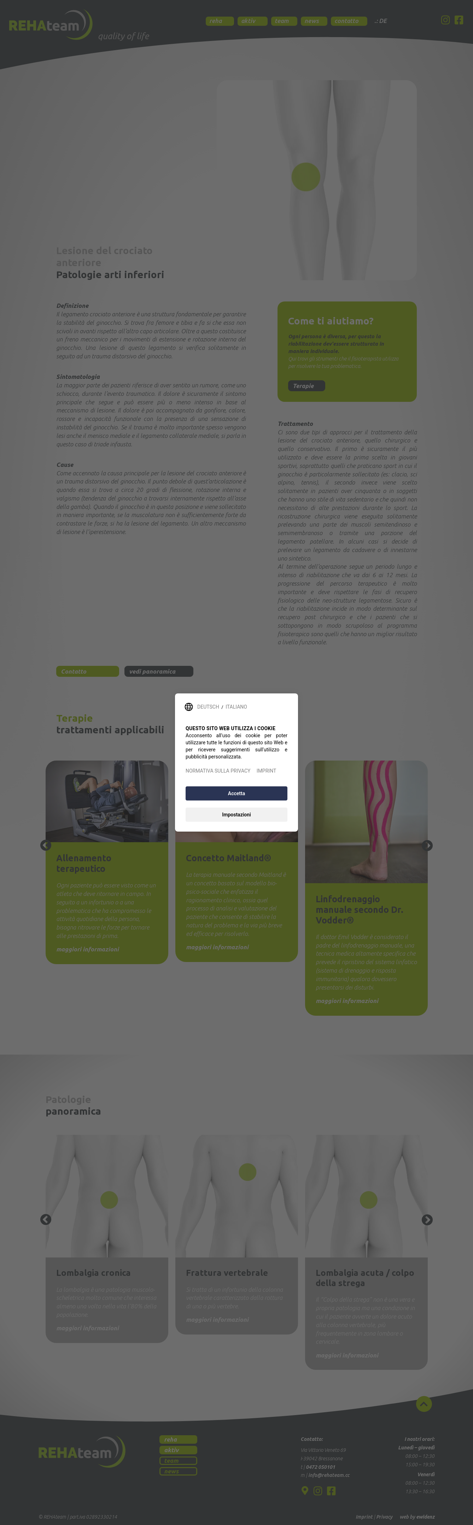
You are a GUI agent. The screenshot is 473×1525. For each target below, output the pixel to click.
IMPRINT (266, 771)
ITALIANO (236, 707)
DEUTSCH (208, 707)
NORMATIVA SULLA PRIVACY (218, 771)
